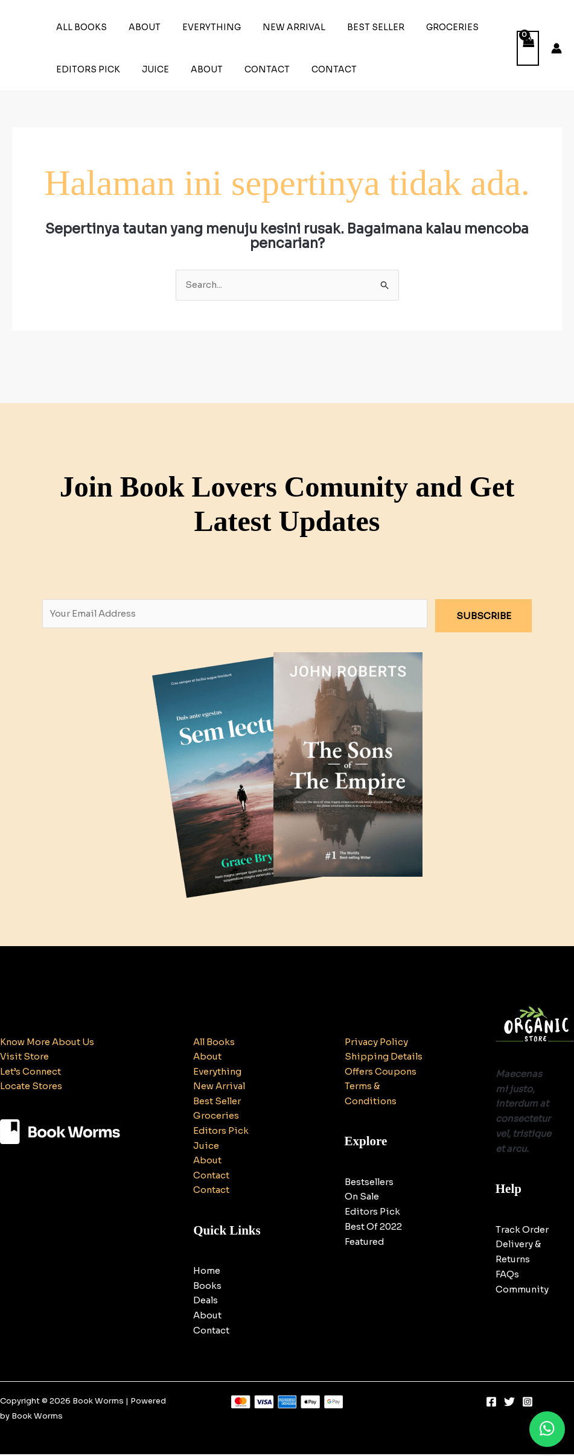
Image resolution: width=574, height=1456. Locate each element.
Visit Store (24, 1057)
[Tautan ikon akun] (556, 48)
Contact (250, 69)
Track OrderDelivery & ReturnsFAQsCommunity (523, 1259)
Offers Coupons (381, 1086)
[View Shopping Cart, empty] (528, 48)
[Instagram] (527, 1403)
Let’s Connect (31, 1072)
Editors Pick (86, 69)
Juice (148, 69)
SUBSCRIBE (483, 616)
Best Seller (354, 27)
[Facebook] (491, 1403)
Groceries (426, 27)
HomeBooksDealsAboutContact (211, 1302)
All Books (79, 27)
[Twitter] (509, 1403)
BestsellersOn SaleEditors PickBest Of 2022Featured (374, 1227)
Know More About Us (48, 1041)
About (137, 27)
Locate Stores (31, 1086)
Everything (199, 27)
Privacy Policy (377, 1041)
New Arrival (277, 27)
